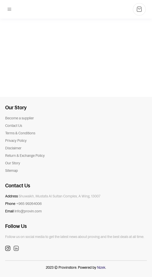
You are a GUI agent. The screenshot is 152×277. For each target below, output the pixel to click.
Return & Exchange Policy (25, 155)
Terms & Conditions (20, 133)
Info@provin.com (28, 211)
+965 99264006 (29, 203)
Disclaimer (13, 148)
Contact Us (13, 125)
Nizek (101, 267)
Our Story (12, 163)
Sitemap (11, 170)
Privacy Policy (16, 140)
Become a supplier (19, 118)
